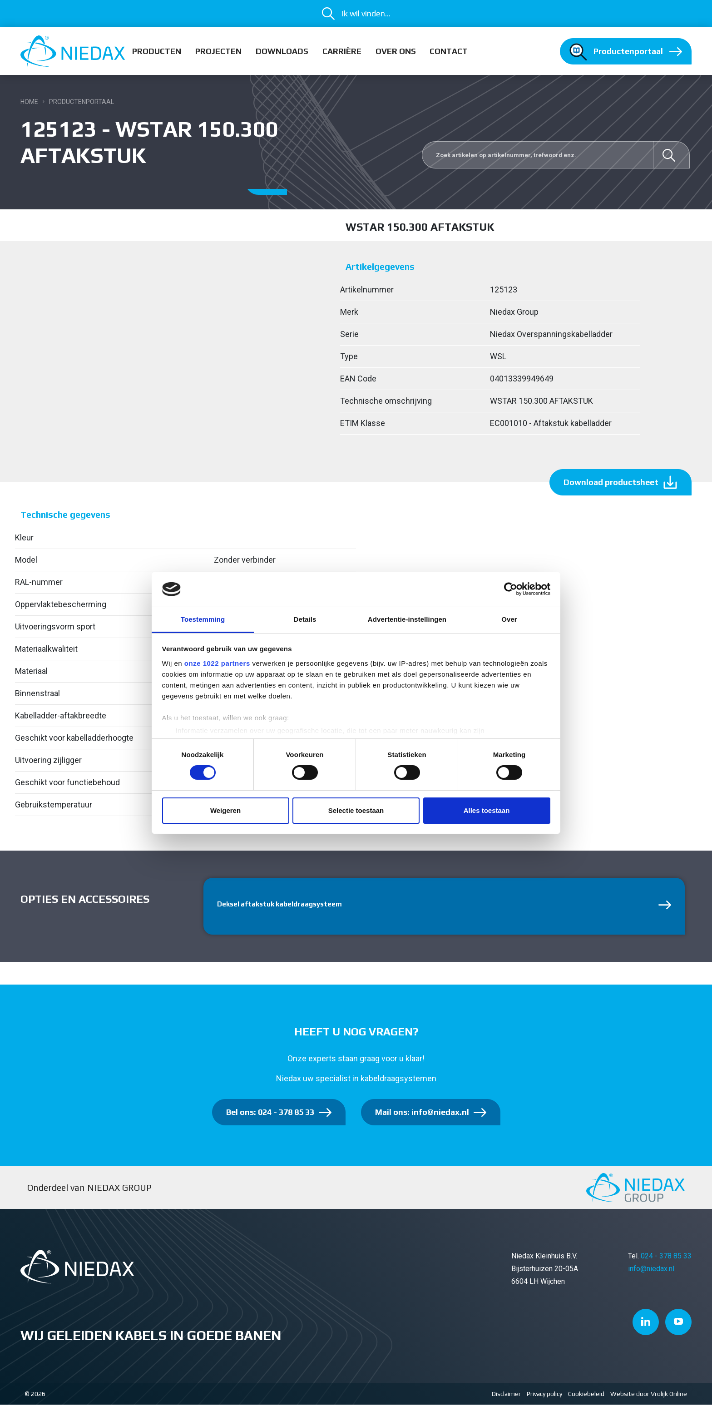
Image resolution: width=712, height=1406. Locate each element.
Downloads (282, 51)
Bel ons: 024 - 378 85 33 (270, 1113)
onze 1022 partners (217, 663)
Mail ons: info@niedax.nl (422, 1113)
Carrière (341, 51)
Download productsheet (611, 482)
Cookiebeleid (586, 1395)
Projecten (218, 51)
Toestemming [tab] (203, 619)
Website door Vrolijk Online (648, 1395)
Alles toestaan (487, 810)
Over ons (396, 51)
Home (29, 101)
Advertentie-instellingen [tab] (407, 619)
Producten (156, 51)
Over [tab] (509, 619)
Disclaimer (506, 1395)
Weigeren (225, 810)
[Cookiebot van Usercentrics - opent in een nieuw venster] (510, 589)
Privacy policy (544, 1395)
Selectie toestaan (356, 810)
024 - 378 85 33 (666, 1257)
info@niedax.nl (651, 1270)
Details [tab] (305, 619)
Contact (449, 51)
